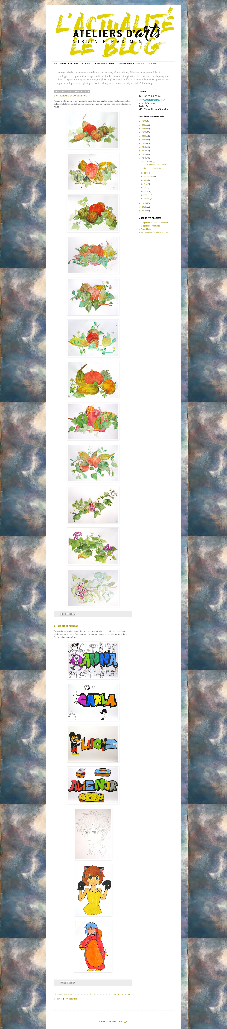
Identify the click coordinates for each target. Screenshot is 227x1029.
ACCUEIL (152, 64)
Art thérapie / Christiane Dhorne (154, 232)
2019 (144, 147)
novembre (148, 161)
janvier (147, 199)
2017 (144, 154)
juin (145, 180)
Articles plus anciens (122, 994)
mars (146, 191)
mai (146, 184)
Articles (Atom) (72, 999)
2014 (144, 207)
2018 (144, 151)
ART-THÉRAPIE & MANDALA (131, 64)
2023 (144, 132)
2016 (144, 158)
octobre (147, 173)
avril (146, 187)
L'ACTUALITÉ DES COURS (66, 64)
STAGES (86, 64)
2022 (144, 136)
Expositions (146, 229)
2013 (144, 211)
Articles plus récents (63, 994)
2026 (144, 121)
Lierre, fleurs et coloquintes (70, 95)
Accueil (93, 994)
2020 (144, 143)
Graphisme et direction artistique (154, 223)
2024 (144, 129)
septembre (148, 176)
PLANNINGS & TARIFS (104, 64)
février (147, 195)
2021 (144, 140)
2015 (144, 203)
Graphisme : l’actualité (150, 226)
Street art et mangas (66, 626)
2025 (144, 125)
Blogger (124, 1021)
